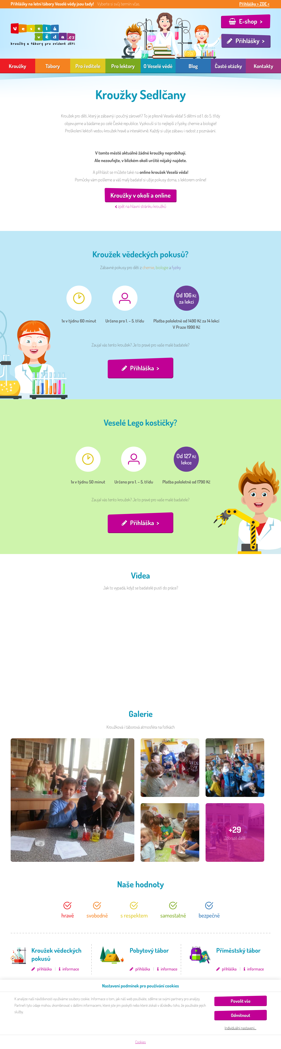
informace (70, 969)
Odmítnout (240, 1015)
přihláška (44, 969)
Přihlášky (247, 41)
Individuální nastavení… (240, 1028)
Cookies (140, 1042)
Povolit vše (240, 1001)
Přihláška (142, 368)
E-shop (248, 21)
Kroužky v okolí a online (140, 195)
